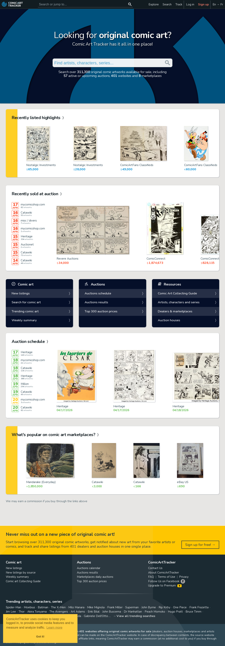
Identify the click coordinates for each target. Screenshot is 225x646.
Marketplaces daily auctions (95, 577)
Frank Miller (115, 607)
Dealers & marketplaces (175, 311)
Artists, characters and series (178, 302)
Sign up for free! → (200, 544)
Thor (22, 612)
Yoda (78, 616)
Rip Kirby (164, 607)
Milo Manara (76, 607)
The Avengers (58, 612)
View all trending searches (136, 616)
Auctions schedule (98, 293)
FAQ (151, 577)
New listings (21, 293)
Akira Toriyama (37, 612)
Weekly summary (24, 320)
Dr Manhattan (133, 612)
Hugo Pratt (175, 612)
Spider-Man (13, 607)
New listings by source (21, 572)
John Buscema (111, 612)
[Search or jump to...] (130, 4)
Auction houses (169, 320)
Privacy (184, 577)
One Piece (180, 607)
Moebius (29, 607)
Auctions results (96, 302)
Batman (43, 607)
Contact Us (155, 568)
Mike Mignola (96, 607)
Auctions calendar (88, 568)
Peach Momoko (155, 612)
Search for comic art (26, 302)
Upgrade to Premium (165, 585)
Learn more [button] (54, 627)
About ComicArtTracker (163, 572)
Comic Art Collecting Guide (177, 293)
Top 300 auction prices (101, 311)
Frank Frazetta (199, 607)
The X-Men (58, 607)
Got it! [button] (40, 636)
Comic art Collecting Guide (23, 581)
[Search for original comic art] (85, 4)
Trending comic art (25, 311)
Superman (132, 607)
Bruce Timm (193, 612)
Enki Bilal (94, 612)
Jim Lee (11, 612)
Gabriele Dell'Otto (96, 616)
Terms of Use (166, 577)
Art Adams (78, 612)
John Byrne (148, 607)
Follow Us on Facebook (163, 581)
